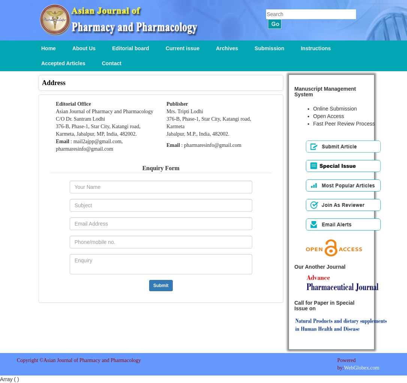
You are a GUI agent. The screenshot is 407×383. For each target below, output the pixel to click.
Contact (111, 63)
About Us (84, 48)
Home (48, 48)
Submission (269, 48)
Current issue (182, 48)
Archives (227, 48)
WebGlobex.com (361, 368)
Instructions (316, 48)
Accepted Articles (63, 63)
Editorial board (130, 48)
